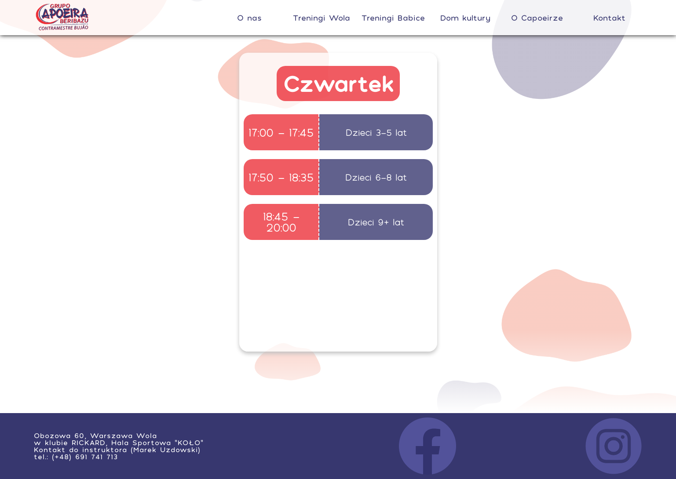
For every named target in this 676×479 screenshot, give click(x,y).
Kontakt (609, 17)
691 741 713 (96, 456)
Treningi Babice (393, 17)
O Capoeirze (537, 17)
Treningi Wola (321, 17)
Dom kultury (465, 17)
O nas (249, 17)
